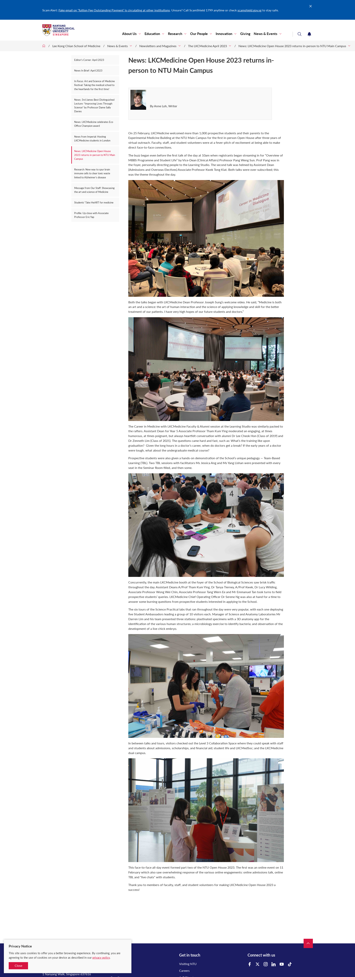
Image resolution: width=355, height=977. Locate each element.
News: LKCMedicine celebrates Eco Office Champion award (93, 123)
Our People (199, 34)
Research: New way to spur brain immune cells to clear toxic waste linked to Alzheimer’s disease (92, 173)
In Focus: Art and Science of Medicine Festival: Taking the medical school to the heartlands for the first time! (94, 85)
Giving (245, 34)
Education (152, 34)
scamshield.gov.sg (249, 10)
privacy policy (101, 957)
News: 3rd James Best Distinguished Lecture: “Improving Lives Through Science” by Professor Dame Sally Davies (94, 105)
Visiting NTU (188, 964)
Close (18, 965)
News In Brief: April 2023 (88, 70)
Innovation (224, 34)
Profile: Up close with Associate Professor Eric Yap (91, 215)
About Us (129, 34)
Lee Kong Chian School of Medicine (76, 46)
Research (175, 34)
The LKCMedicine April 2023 (207, 46)
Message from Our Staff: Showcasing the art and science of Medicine (94, 189)
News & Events (265, 34)
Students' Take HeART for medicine (93, 202)
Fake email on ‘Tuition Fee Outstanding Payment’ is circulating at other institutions (114, 10)
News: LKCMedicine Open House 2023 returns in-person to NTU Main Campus (292, 46)
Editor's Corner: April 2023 (89, 59)
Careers (184, 970)
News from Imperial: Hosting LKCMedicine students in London (92, 138)
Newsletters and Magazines (157, 46)
